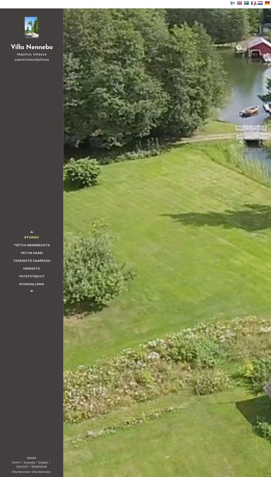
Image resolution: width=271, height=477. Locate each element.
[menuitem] (31, 237)
